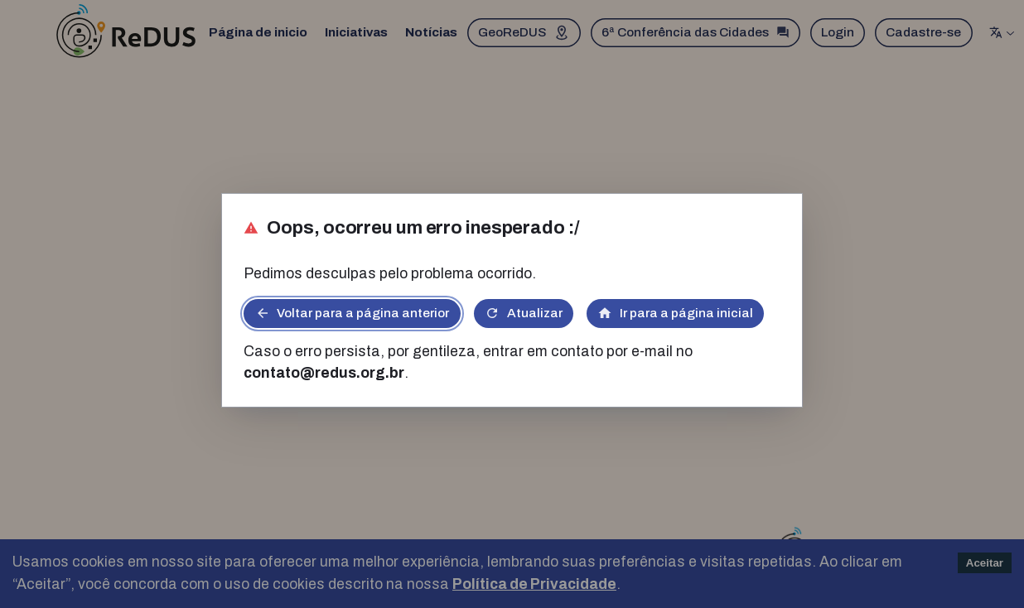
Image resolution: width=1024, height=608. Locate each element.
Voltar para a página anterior (352, 313)
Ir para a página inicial (675, 313)
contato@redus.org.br (324, 373)
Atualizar (524, 313)
